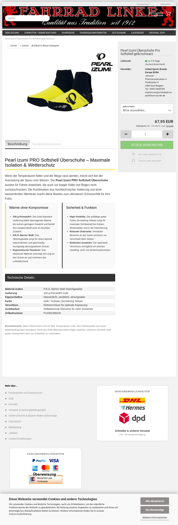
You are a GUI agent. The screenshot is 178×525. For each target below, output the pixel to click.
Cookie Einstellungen (20, 442)
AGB (11, 402)
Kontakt (13, 408)
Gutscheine (119, 32)
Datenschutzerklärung (20, 514)
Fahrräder (68, 32)
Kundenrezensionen (47, 148)
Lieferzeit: (126, 64)
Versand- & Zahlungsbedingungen (27, 413)
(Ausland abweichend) (155, 68)
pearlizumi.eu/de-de (155, 99)
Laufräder (137, 32)
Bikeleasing (15, 431)
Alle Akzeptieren (154, 501)
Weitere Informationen (154, 517)
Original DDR (157, 32)
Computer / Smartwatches (40, 32)
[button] (126, 138)
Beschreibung (17, 148)
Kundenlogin (142, 4)
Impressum (15, 425)
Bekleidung (12, 32)
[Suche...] (45, 18)
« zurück (24, 49)
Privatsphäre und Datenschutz (25, 396)
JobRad (13, 436)
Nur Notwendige (155, 509)
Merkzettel (165, 4)
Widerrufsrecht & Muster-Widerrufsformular (33, 419)
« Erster (13, 49)
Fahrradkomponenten (93, 32)
